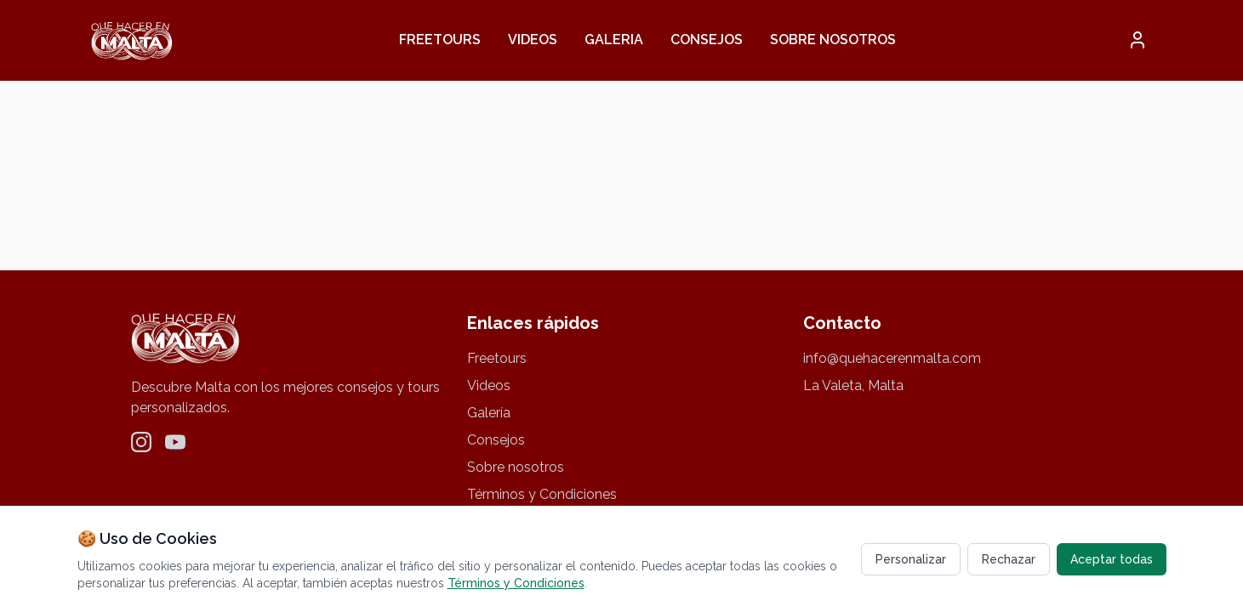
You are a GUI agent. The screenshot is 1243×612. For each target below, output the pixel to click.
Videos (532, 39)
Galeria (613, 39)
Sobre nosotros (833, 39)
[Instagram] (141, 442)
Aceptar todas (1111, 559)
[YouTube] (175, 442)
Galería (488, 413)
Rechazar (1008, 559)
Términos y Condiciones (542, 494)
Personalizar (910, 559)
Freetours (440, 39)
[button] (1137, 40)
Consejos (706, 39)
